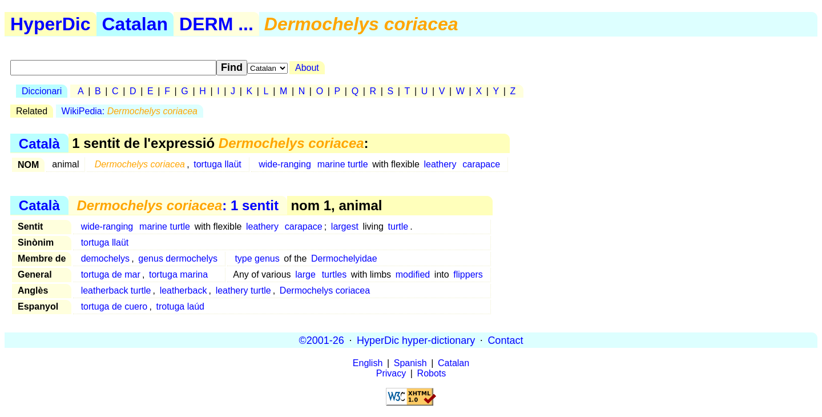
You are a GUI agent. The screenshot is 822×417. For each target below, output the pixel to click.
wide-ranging (285, 164)
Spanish (410, 363)
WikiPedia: (130, 111)
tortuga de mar (110, 274)
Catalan (135, 24)
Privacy (391, 373)
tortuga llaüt (217, 164)
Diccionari (42, 91)
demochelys (105, 258)
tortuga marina (178, 274)
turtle (398, 226)
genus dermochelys (177, 258)
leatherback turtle (116, 290)
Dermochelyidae (344, 258)
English (367, 363)
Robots (431, 373)
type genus (257, 258)
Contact (505, 340)
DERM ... (216, 24)
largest (344, 226)
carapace (481, 164)
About (307, 68)
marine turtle (342, 164)
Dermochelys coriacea (325, 290)
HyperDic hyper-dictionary (416, 340)
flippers (468, 274)
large (305, 274)
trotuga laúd (180, 306)
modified (413, 274)
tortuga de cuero (114, 306)
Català (39, 143)
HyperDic (50, 24)
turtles (334, 274)
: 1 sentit (177, 205)
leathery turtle (243, 290)
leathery (440, 164)
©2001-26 (321, 340)
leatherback (183, 290)
